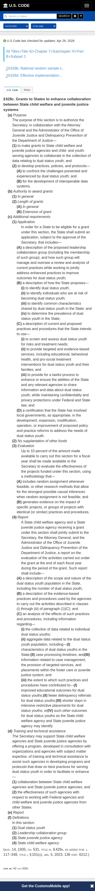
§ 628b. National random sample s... (36, 68)
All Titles (12, 51)
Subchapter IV (64, 51)
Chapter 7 (42, 51)
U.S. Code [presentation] (12, 90)
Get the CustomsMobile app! (46, 886)
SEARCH (64, 16)
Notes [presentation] (27, 89)
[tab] (12, 90)
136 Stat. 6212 (75, 854)
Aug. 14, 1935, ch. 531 (21, 849)
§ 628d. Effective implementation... (35, 75)
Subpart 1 (18, 56)
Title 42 (27, 51)
